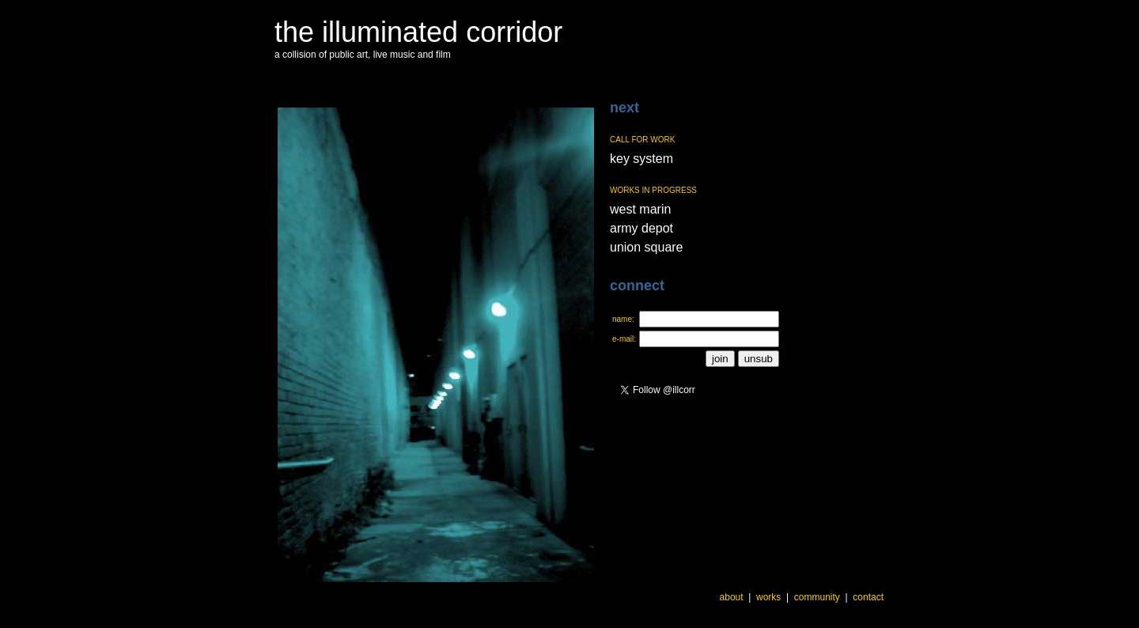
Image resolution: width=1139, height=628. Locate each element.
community (817, 597)
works (768, 597)
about (732, 597)
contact (868, 597)
